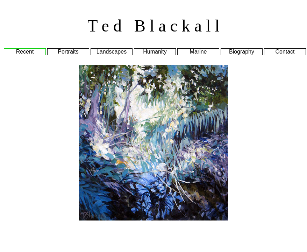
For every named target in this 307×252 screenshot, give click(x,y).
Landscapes (112, 52)
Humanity (155, 52)
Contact (284, 52)
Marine (198, 52)
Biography (241, 52)
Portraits (68, 52)
